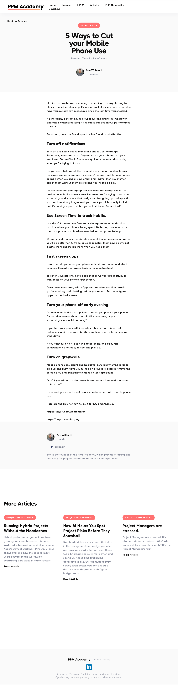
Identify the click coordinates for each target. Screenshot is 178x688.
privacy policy (99, 674)
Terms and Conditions (80, 674)
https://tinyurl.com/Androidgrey (66, 411)
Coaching (54, 9)
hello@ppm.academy (112, 677)
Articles (95, 5)
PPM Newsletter (114, 5)
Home (52, 5)
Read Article (11, 566)
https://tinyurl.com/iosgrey (63, 419)
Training (66, 5)
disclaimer (116, 674)
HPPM (80, 5)
